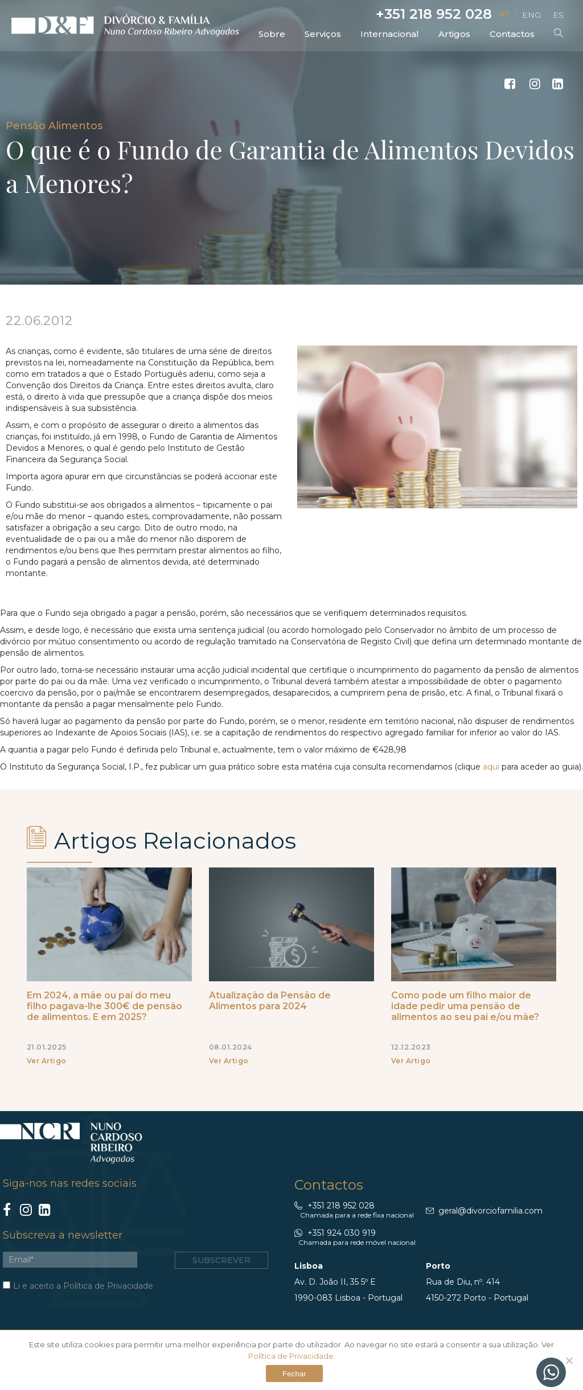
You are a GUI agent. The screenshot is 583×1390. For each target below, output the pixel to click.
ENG (531, 15)
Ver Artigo (47, 1060)
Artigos (454, 33)
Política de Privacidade (108, 1286)
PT (504, 15)
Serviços (323, 33)
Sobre (271, 33)
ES (558, 15)
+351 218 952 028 (432, 13)
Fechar (294, 1374)
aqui (492, 767)
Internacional (389, 33)
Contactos (512, 33)
